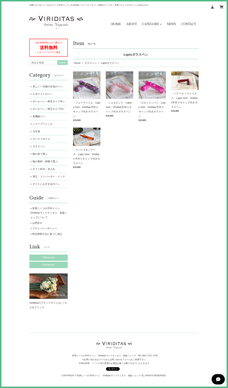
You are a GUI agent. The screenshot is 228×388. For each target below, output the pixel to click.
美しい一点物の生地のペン (48, 86)
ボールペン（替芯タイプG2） (49, 108)
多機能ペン (39, 116)
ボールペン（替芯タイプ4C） (49, 101)
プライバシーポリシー (44, 228)
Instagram (49, 264)
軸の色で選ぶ (40, 153)
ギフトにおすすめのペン (46, 184)
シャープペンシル (43, 123)
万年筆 (36, 131)
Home (77, 63)
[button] (151, 24)
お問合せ (37, 222)
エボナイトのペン (43, 94)
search (62, 62)
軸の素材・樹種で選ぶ (45, 161)
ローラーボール (41, 139)
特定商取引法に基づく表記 (47, 234)
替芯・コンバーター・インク (49, 176)
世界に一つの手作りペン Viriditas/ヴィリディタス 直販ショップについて (48, 213)
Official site (48, 257)
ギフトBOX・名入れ (44, 169)
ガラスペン (90, 63)
